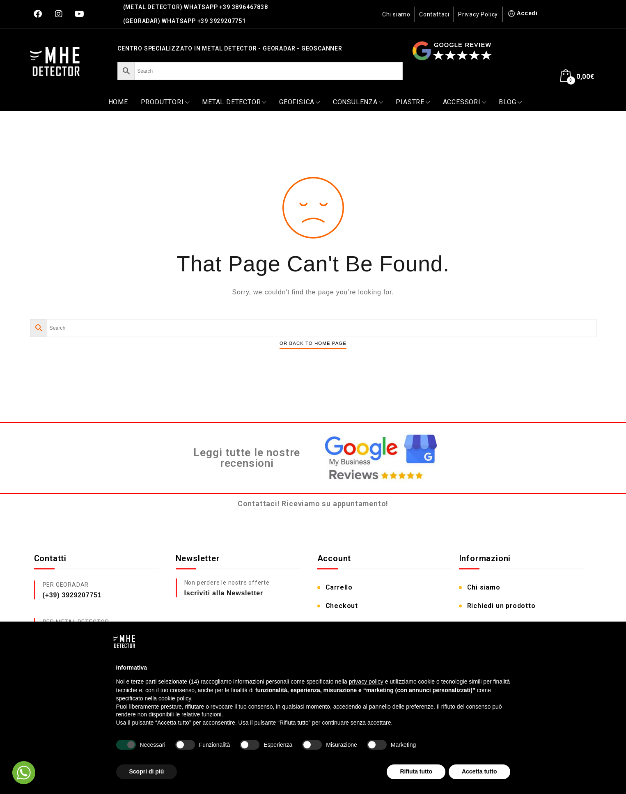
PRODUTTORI (165, 102)
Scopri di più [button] (146, 771)
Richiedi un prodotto (501, 606)
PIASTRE (413, 102)
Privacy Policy (478, 14)
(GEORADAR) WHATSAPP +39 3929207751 (184, 21)
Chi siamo (396, 14)
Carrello (339, 587)
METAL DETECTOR (234, 102)
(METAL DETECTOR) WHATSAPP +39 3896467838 (195, 7)
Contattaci (434, 14)
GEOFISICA (299, 102)
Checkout (342, 606)
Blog (510, 102)
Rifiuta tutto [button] (416, 771)
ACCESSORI (464, 102)
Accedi (522, 13)
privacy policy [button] (366, 681)
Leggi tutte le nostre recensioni (246, 458)
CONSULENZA (358, 102)
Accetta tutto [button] (479, 771)
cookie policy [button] (174, 698)
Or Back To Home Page (313, 343)
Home (118, 102)
